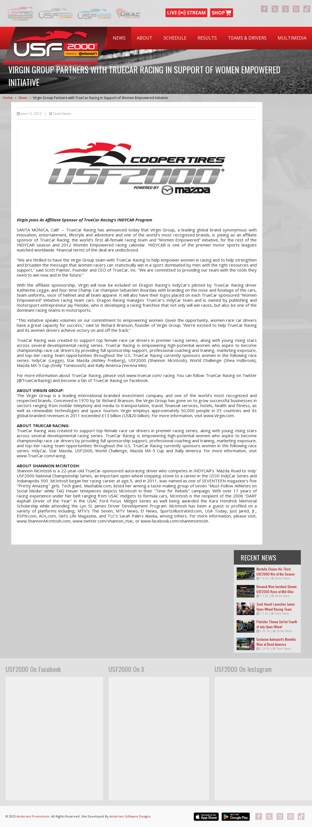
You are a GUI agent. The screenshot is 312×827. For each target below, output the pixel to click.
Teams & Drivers (247, 38)
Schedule (175, 38)
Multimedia (292, 38)
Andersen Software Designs (129, 816)
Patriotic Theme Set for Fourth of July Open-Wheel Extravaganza (276, 626)
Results (207, 38)
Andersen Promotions (32, 816)
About (144, 38)
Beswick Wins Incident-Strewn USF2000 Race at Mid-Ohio (276, 589)
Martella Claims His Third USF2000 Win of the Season (275, 571)
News (119, 38)
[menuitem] (119, 38)
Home (8, 97)
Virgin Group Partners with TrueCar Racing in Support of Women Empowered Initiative (100, 97)
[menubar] (209, 38)
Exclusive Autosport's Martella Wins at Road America (276, 642)
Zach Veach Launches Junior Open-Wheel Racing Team (275, 606)
